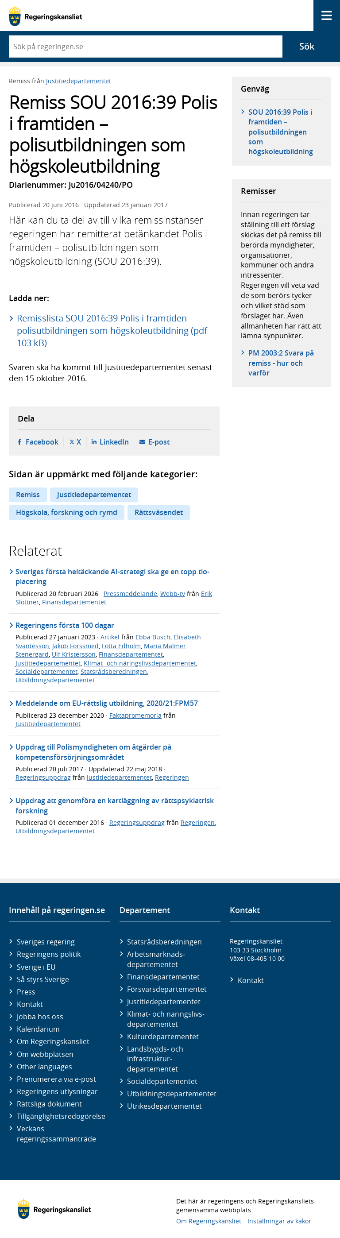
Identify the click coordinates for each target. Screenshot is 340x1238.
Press (26, 992)
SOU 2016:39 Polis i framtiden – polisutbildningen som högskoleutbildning (280, 132)
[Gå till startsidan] (45, 15)
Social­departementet (162, 1081)
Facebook (42, 442)
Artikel (110, 637)
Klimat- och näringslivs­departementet (166, 1019)
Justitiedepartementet (78, 81)
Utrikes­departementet (164, 1106)
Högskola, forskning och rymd (66, 512)
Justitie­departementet (164, 1001)
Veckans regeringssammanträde (56, 1133)
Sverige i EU (36, 967)
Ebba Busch (152, 637)
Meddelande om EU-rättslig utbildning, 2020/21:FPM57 (106, 703)
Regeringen (172, 777)
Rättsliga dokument (49, 1104)
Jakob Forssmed (75, 646)
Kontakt (30, 1004)
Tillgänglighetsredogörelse (61, 1116)
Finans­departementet (163, 977)
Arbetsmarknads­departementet (156, 959)
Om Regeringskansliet (53, 1041)
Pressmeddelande (130, 593)
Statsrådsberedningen (114, 671)
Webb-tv (172, 593)
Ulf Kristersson (74, 654)
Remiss (28, 494)
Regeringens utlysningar (57, 1091)
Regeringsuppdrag (43, 777)
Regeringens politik (49, 954)
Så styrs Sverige (43, 979)
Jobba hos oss (40, 1016)
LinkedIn (114, 442)
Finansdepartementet (74, 602)
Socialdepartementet (46, 671)
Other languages (44, 1067)
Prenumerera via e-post (56, 1079)
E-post (159, 442)
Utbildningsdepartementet (55, 680)
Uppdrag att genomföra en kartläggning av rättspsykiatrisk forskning (114, 805)
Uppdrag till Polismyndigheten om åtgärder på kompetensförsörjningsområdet (93, 752)
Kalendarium (38, 1029)
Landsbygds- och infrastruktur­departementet (155, 1059)
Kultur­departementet (163, 1036)
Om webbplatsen (45, 1054)
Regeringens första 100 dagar (64, 625)
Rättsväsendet (159, 512)
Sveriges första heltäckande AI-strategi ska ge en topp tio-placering (112, 576)
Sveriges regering (46, 942)
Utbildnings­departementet (171, 1094)
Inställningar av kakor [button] (279, 1221)
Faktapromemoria (135, 715)
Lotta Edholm (121, 646)
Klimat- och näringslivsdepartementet (140, 663)
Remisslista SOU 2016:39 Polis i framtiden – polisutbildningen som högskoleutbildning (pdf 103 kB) (112, 330)
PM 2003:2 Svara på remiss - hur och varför (281, 363)
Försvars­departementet (167, 989)
